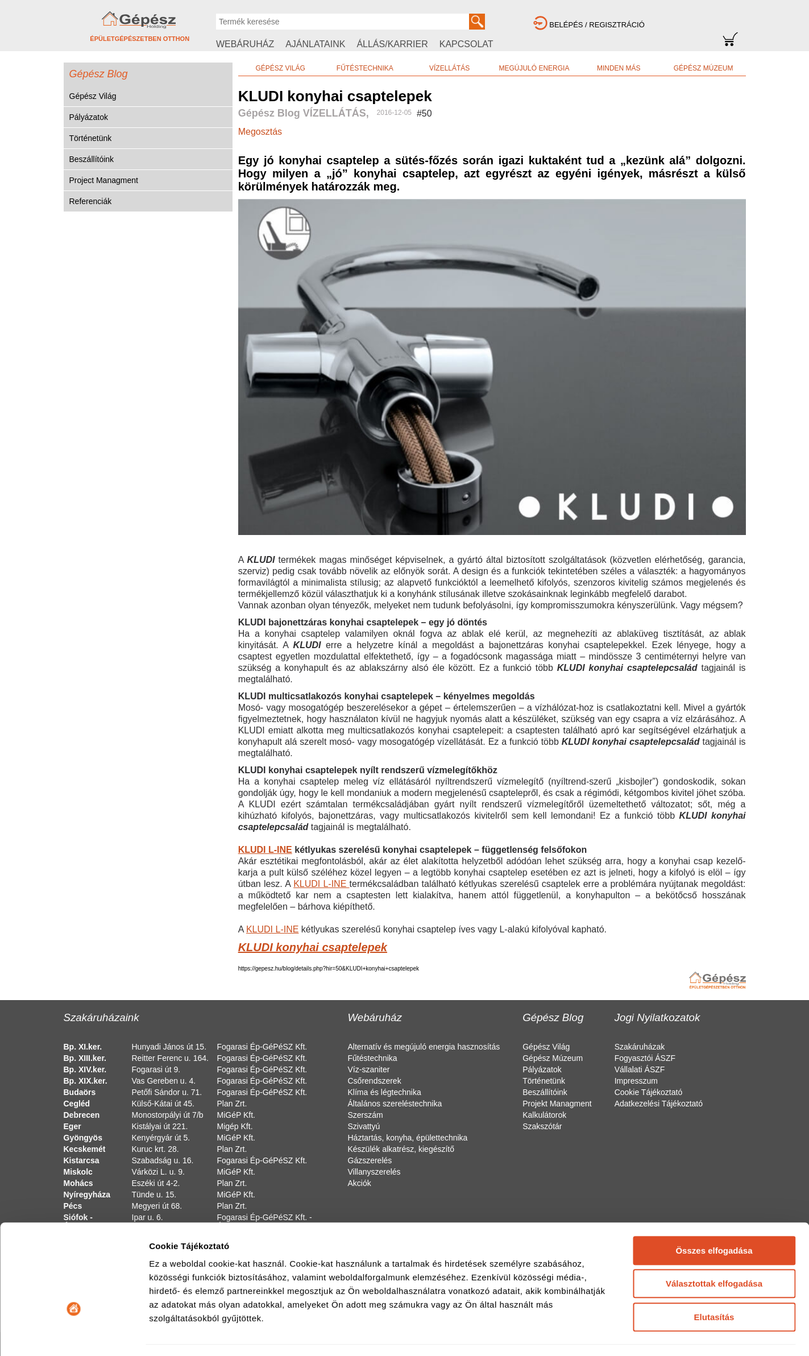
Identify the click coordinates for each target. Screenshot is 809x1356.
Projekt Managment (556, 1103)
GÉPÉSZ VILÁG (280, 68)
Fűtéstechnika (372, 1058)
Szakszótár (542, 1126)
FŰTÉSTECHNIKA (365, 68)
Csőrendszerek (374, 1080)
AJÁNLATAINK (315, 44)
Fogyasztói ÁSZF (645, 1058)
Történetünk (90, 138)
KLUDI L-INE (265, 850)
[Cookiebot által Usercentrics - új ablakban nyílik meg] (73, 1333)
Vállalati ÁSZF (640, 1069)
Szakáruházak (640, 1046)
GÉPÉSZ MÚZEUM (703, 68)
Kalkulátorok (544, 1114)
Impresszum (636, 1080)
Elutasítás (714, 1244)
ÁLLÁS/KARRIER (392, 44)
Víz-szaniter (369, 1069)
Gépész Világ (93, 96)
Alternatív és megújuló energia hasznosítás (424, 1046)
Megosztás (260, 131)
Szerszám (365, 1114)
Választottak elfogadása (714, 1211)
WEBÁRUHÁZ (245, 44)
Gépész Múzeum (552, 1058)
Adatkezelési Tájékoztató (659, 1103)
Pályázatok (88, 117)
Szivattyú (364, 1126)
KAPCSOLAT (466, 44)
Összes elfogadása (713, 1178)
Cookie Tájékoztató (649, 1092)
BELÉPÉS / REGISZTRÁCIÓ (597, 24)
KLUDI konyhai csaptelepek (312, 947)
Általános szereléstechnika (395, 1103)
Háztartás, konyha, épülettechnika (408, 1137)
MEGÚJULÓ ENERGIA (534, 68)
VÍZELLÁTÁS (449, 68)
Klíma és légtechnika (384, 1092)
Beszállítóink (91, 159)
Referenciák (90, 201)
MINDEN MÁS (619, 68)
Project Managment (103, 180)
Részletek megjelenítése (198, 1333)
